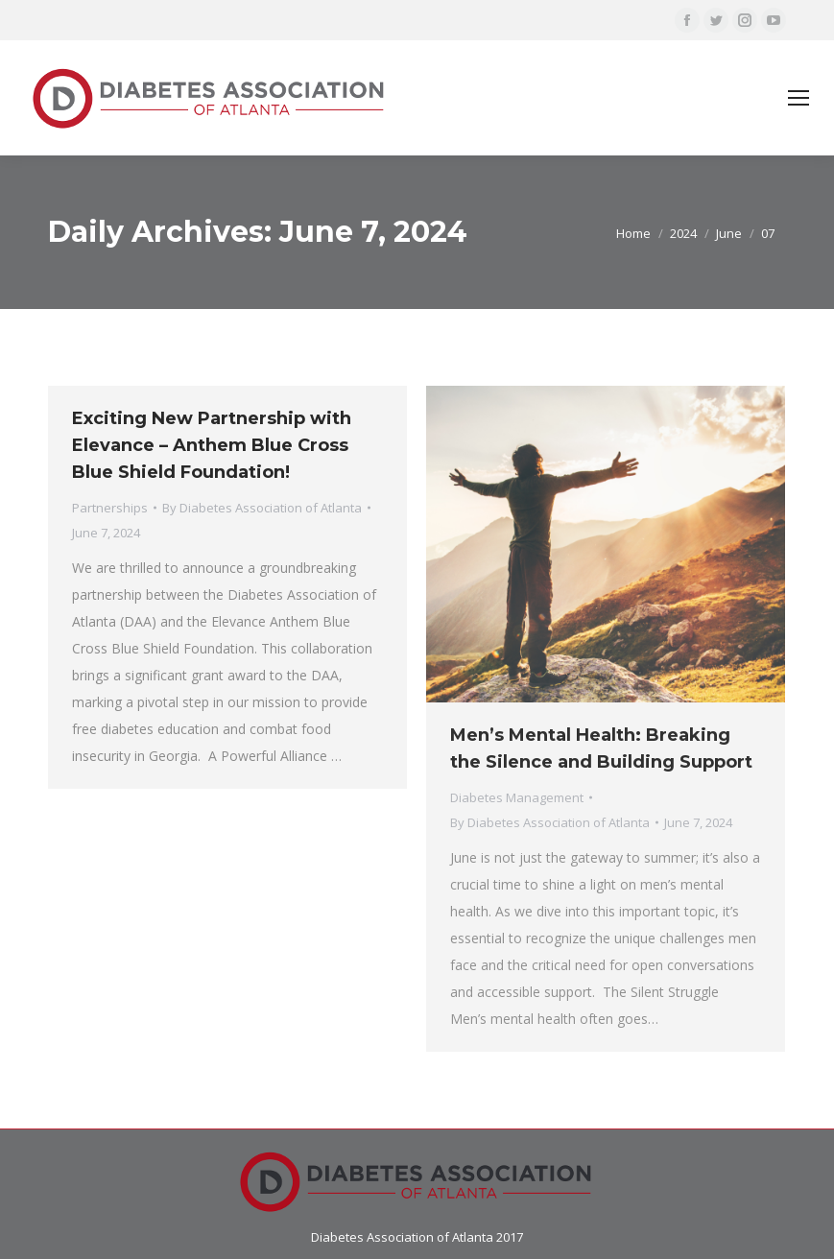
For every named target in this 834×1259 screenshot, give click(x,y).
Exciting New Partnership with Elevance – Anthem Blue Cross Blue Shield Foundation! (211, 445)
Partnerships (110, 507)
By (262, 507)
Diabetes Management (517, 797)
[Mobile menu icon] (798, 97)
